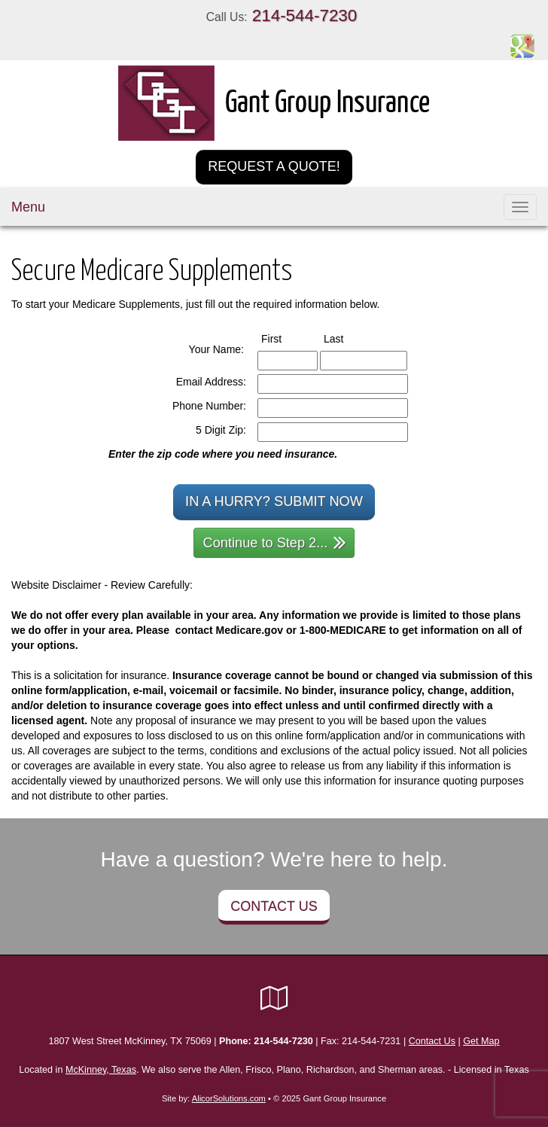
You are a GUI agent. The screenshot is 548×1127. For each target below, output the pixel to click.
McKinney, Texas (100, 1070)
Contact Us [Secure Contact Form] (432, 1041)
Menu (28, 207)
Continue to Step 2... (275, 542)
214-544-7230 (304, 15)
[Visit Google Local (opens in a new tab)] (274, 998)
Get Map (481, 1041)
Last (347, 338)
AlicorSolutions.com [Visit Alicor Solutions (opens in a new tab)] (229, 1098)
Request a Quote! (274, 166)
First (285, 338)
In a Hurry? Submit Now (274, 501)
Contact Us (273, 906)
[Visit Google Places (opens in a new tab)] (522, 45)
